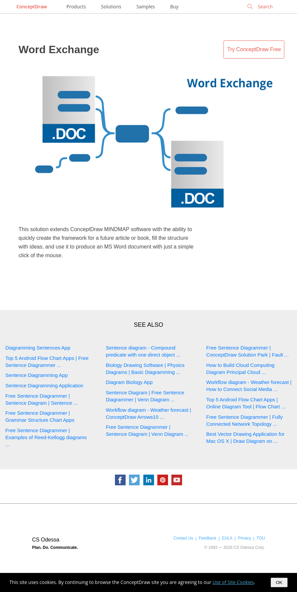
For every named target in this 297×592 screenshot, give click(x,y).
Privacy (244, 538)
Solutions (111, 6)
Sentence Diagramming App (36, 375)
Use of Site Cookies (233, 582)
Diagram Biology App (129, 382)
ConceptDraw (31, 6)
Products (76, 6)
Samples (146, 6)
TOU (261, 538)
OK (279, 582)
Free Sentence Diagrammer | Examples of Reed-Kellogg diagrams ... (46, 437)
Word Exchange (59, 49)
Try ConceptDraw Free (254, 49)
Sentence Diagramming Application (44, 385)
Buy (174, 6)
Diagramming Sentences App (37, 348)
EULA (227, 538)
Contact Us (183, 538)
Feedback (207, 538)
